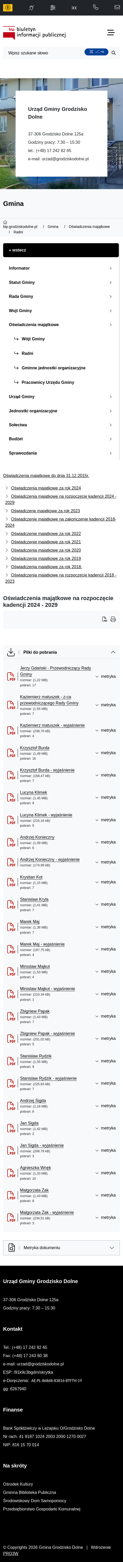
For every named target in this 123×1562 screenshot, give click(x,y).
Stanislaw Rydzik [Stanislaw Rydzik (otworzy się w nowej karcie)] (35, 1056)
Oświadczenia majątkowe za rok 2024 (46, 488)
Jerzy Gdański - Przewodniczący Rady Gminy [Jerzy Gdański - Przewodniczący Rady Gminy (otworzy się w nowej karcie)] (55, 671)
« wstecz (17, 250)
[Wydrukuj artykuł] (106, 620)
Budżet (61, 439)
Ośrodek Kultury (18, 1484)
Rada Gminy (61, 296)
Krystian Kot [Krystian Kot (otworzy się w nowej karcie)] (31, 877)
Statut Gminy (61, 282)
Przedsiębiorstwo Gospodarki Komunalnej (41, 1509)
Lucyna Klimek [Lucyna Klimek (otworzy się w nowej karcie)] (33, 792)
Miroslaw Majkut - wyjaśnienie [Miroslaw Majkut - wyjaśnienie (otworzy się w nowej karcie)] (47, 989)
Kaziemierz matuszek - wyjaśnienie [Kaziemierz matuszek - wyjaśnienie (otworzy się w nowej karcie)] (52, 725)
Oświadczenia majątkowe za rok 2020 (46, 550)
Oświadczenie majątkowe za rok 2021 (46, 542)
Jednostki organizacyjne (61, 411)
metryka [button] (105, 676)
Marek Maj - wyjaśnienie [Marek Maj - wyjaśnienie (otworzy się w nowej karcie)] (42, 944)
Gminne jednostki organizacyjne (50, 368)
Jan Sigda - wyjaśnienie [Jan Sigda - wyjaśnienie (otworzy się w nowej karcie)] (42, 1145)
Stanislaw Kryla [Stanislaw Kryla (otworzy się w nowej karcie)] (34, 899)
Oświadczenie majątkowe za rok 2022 (46, 533)
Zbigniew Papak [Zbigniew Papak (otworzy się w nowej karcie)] (35, 1011)
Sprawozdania (61, 453)
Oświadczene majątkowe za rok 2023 (45, 511)
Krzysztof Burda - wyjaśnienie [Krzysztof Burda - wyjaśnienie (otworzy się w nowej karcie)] (47, 770)
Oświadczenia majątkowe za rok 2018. (46, 567)
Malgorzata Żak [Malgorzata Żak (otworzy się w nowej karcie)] (34, 1190)
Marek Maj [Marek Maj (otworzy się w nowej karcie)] (30, 921)
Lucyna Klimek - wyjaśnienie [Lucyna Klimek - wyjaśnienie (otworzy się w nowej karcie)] (46, 815)
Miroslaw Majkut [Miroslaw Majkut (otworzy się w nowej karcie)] (35, 966)
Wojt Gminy (61, 310)
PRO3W (10, 1553)
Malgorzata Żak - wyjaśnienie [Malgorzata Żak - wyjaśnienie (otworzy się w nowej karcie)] (47, 1212)
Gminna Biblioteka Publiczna (29, 1492)
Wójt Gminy (29, 339)
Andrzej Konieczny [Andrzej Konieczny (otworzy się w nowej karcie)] (37, 837)
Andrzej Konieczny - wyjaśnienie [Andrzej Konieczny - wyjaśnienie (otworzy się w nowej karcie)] (50, 859)
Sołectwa (61, 425)
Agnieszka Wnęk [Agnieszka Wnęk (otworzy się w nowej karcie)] (35, 1167)
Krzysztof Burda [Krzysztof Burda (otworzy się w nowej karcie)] (34, 748)
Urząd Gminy (61, 396)
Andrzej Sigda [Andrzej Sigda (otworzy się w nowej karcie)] (33, 1100)
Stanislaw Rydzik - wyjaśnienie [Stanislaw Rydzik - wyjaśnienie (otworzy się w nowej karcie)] (48, 1078)
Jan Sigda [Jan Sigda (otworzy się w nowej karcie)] (29, 1123)
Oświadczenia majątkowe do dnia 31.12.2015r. (46, 475)
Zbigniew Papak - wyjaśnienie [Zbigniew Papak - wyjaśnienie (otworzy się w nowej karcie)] (47, 1033)
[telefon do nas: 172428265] (95, 7)
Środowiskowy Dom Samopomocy (34, 1501)
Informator (61, 268)
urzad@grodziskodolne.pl (65, 159)
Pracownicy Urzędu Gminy (44, 382)
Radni (23, 353)
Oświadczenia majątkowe (61, 324)
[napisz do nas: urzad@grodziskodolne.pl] (117, 7)
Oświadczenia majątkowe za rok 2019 (46, 558)
